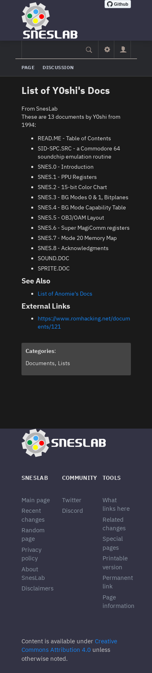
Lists (64, 363)
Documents (40, 363)
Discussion (58, 67)
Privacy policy (31, 554)
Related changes (114, 524)
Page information (119, 601)
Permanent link (118, 582)
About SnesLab (33, 573)
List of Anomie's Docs (65, 293)
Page (28, 67)
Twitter (71, 500)
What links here (116, 504)
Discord (72, 510)
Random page (33, 534)
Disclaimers (37, 588)
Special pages (113, 543)
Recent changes (33, 515)
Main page (35, 500)
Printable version (115, 562)
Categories (40, 351)
